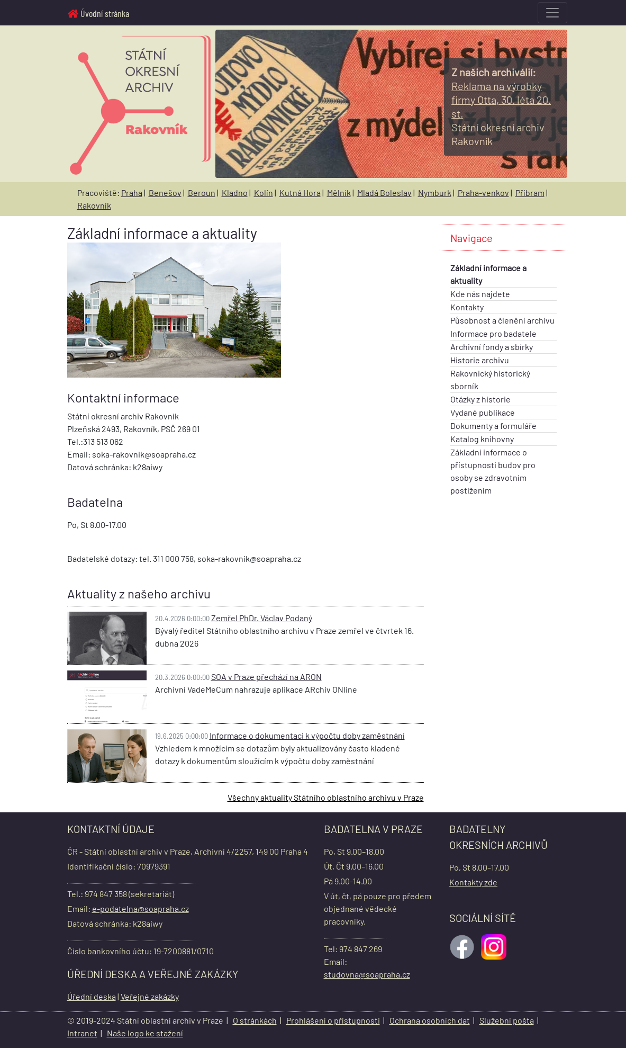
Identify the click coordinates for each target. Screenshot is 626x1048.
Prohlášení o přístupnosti (333, 1020)
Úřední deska (91, 996)
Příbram (530, 192)
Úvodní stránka (98, 13)
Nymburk (434, 192)
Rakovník (94, 205)
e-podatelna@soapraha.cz (140, 908)
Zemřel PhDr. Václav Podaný (261, 618)
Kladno (235, 192)
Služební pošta (506, 1020)
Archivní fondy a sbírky (491, 347)
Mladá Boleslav (384, 192)
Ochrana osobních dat (429, 1020)
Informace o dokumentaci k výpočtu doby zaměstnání (307, 735)
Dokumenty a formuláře (493, 425)
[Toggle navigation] (552, 12)
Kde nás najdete (480, 294)
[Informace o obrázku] (501, 100)
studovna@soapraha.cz (367, 974)
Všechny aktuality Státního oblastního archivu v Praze (326, 797)
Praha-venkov (483, 192)
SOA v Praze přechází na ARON (266, 676)
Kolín (263, 192)
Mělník (339, 192)
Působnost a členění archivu (502, 320)
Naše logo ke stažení (145, 1033)
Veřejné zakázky (150, 996)
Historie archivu (479, 360)
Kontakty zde (473, 882)
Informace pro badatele (493, 333)
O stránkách (255, 1020)
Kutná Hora (300, 192)
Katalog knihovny (482, 439)
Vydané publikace (482, 412)
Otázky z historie (480, 399)
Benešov (165, 192)
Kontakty (467, 307)
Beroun (201, 192)
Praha (131, 192)
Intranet (82, 1033)
